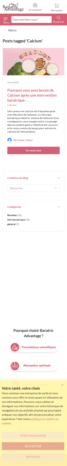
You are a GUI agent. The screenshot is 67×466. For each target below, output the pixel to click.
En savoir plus (33, 150)
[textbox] (33, 188)
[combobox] (31, 19)
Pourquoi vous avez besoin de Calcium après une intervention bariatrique (32, 95)
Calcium (12, 104)
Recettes (14, 215)
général (13, 224)
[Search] (58, 19)
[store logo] (13, 7)
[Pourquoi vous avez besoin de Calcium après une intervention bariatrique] (33, 62)
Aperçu (12, 29)
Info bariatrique (18, 219)
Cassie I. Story (25, 139)
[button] (55, 188)
